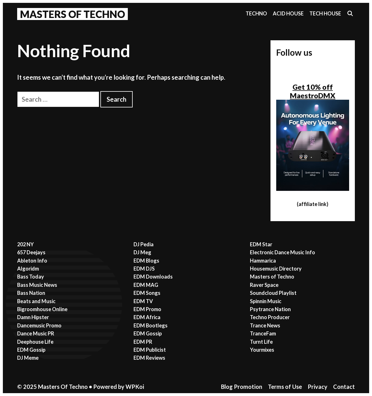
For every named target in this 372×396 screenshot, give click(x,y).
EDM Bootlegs (151, 325)
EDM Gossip (31, 350)
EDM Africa (147, 317)
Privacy (317, 386)
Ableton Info (32, 260)
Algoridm (28, 268)
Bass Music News (37, 285)
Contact (344, 386)
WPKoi (135, 386)
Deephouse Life (35, 342)
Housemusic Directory (276, 268)
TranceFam (263, 333)
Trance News (265, 325)
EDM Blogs (146, 260)
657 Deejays (31, 252)
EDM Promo (147, 309)
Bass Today (30, 276)
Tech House (325, 13)
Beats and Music (36, 301)
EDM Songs (147, 293)
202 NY (25, 244)
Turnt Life (261, 342)
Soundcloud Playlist (273, 293)
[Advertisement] (138, 150)
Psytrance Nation (270, 309)
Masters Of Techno (72, 14)
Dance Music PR (35, 333)
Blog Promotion (241, 386)
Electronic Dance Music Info (282, 252)
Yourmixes (262, 350)
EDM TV (143, 301)
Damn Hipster (33, 317)
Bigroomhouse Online (42, 309)
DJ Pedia (144, 244)
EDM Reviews (149, 358)
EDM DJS (144, 268)
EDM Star (261, 244)
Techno (256, 13)
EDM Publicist (150, 350)
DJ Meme (28, 358)
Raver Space (264, 285)
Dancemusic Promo (39, 325)
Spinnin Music (265, 301)
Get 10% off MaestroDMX (312, 91)
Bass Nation (31, 293)
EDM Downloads (153, 276)
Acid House (288, 13)
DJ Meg (142, 252)
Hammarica (263, 260)
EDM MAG (146, 285)
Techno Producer (270, 317)
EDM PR (143, 342)
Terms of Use (285, 386)
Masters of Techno (272, 276)
